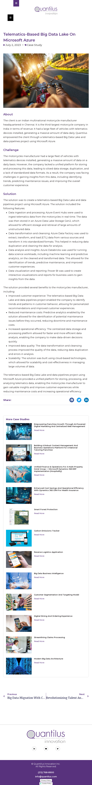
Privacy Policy (46, 780)
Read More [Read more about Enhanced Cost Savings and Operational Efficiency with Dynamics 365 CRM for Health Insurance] (39, 494)
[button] (71, 400)
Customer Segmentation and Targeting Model (56, 595)
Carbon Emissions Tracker (47, 531)
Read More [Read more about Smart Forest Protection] (39, 513)
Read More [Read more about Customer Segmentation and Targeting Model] (39, 598)
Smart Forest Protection (46, 509)
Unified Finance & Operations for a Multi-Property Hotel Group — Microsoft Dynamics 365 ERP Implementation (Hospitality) (58, 469)
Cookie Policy (46, 783)
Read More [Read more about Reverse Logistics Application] (39, 556)
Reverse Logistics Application (48, 552)
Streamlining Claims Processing (49, 637)
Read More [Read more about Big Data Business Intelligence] (39, 577)
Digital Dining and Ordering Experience (53, 616)
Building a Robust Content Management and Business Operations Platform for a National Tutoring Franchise (56, 447)
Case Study (34, 45)
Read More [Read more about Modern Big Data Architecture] (39, 662)
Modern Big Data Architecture (48, 659)
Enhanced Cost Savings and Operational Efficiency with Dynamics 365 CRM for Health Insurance (59, 489)
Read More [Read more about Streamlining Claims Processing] (39, 641)
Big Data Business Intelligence (48, 573)
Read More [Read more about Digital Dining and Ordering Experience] (39, 620)
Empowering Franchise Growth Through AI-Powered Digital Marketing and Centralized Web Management (59, 425)
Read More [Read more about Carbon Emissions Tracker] (39, 535)
